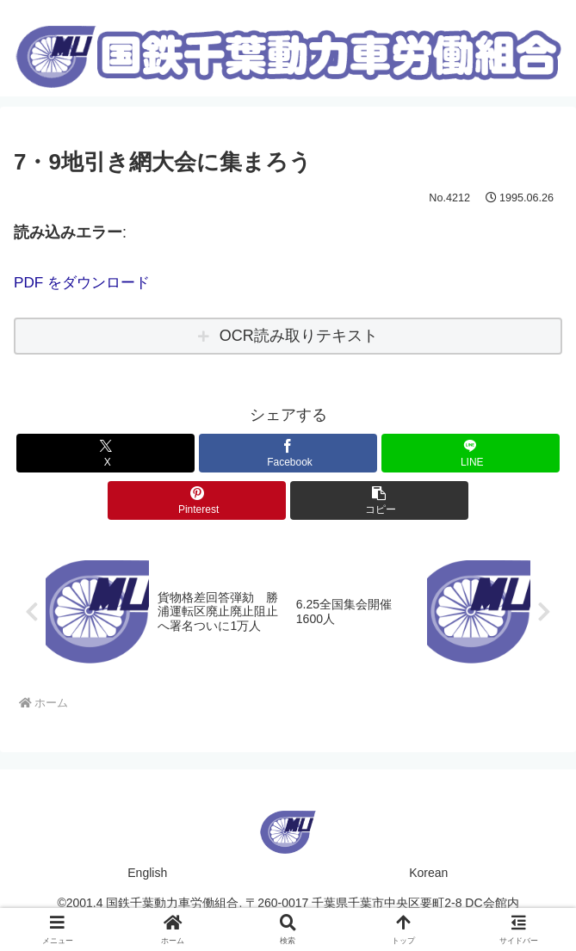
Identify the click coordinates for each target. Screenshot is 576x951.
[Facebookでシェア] (288, 452)
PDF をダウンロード (86, 282)
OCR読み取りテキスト (299, 335)
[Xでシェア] (105, 452)
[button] (379, 499)
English (147, 873)
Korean (428, 873)
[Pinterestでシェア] (197, 499)
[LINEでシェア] (470, 452)
